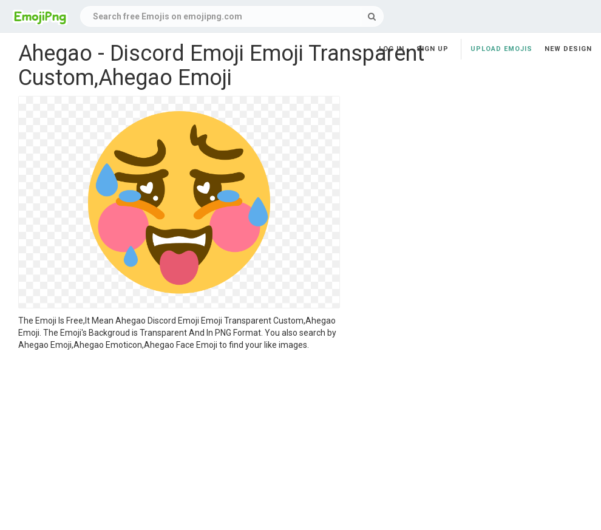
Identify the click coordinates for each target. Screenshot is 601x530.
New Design (568, 49)
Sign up (432, 49)
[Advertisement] (179, 442)
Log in (391, 49)
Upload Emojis (501, 49)
